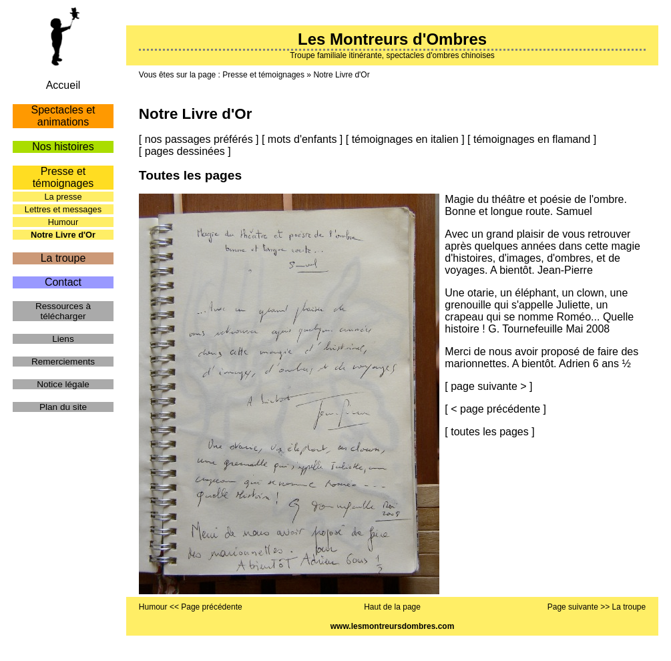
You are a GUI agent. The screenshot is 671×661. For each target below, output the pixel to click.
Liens (63, 339)
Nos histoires (62, 146)
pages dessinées (185, 151)
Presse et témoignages (263, 74)
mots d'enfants (302, 139)
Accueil (63, 85)
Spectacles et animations (63, 116)
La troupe (63, 258)
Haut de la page (392, 607)
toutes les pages (490, 431)
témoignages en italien (405, 139)
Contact (63, 282)
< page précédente (495, 409)
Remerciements (63, 362)
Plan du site (63, 407)
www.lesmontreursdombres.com (392, 626)
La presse (62, 197)
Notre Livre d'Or (341, 74)
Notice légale (63, 384)
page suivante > (488, 386)
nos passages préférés (199, 139)
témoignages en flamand (531, 139)
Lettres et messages (63, 209)
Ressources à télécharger (63, 311)
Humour (63, 222)
